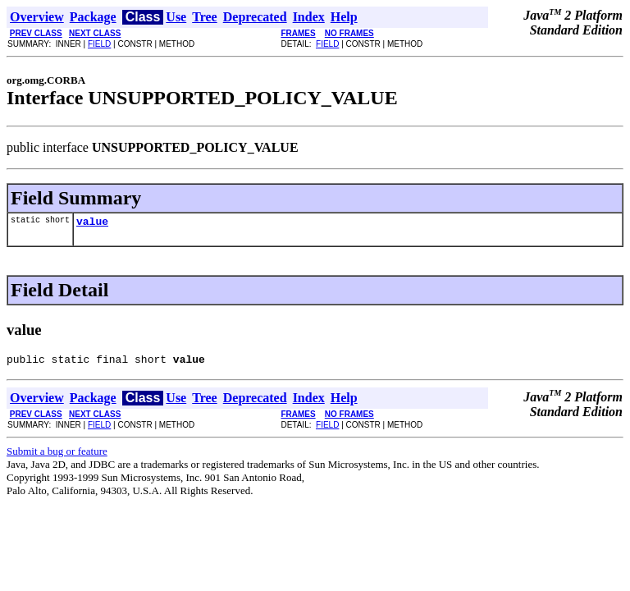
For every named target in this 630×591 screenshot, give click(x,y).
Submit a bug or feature (57, 456)
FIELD (99, 43)
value (92, 223)
